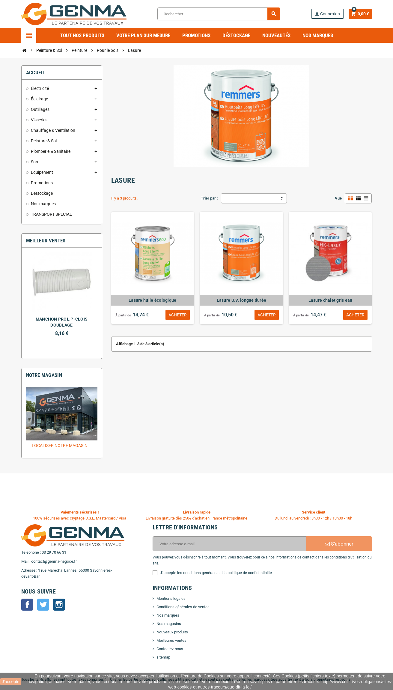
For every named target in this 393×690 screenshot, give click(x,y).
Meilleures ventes (171, 640)
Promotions (196, 35)
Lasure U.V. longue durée (241, 300)
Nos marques (317, 35)
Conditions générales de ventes (183, 607)
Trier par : (209, 198)
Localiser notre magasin (60, 445)
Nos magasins (168, 623)
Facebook (27, 605)
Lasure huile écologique (152, 300)
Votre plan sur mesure (143, 35)
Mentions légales (171, 598)
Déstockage (236, 35)
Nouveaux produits (172, 632)
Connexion (327, 13)
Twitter (43, 605)
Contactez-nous (169, 649)
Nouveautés (276, 35)
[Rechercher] (218, 13)
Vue (338, 198)
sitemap (163, 657)
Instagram (59, 605)
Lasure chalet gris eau (330, 300)
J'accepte (10, 681)
